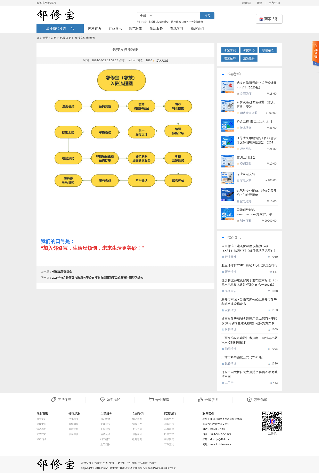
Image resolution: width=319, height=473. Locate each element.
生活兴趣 (137, 429)
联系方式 (169, 434)
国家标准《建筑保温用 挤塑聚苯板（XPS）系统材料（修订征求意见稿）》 (249, 248)
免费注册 (274, 3)
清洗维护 (249, 58)
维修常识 (228, 291)
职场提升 (137, 418)
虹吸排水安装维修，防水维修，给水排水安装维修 (176, 21)
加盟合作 (169, 424)
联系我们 (197, 28)
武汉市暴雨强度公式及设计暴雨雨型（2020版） (257, 85)
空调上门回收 (246, 157)
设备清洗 (228, 310)
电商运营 (137, 439)
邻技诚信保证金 (62, 271)
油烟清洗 (228, 348)
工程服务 (105, 429)
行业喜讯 (115, 28)
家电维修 (244, 201)
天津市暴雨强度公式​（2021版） (243, 357)
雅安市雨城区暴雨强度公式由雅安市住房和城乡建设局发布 (249, 302)
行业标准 (228, 256)
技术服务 (244, 127)
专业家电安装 (246, 174)
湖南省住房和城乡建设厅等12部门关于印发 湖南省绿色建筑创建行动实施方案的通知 (249, 321)
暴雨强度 (244, 93)
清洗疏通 (105, 434)
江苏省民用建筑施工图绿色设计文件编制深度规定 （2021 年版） (257, 140)
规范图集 (244, 148)
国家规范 (73, 429)
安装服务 (105, 424)
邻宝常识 (230, 50)
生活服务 (156, 28)
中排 (111, 463)
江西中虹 (120, 463)
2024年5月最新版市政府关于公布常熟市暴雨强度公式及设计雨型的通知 (97, 277)
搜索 (207, 15)
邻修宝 (98, 463)
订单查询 (169, 444)
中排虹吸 (143, 463)
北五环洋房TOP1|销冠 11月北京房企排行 (249, 265)
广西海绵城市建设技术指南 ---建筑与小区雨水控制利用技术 (249, 340)
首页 (54, 38)
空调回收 (244, 163)
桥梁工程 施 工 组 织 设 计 (254, 121)
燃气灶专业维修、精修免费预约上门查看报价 (257, 193)
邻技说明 (65, 38)
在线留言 (169, 439)
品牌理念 (169, 429)
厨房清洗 (228, 271)
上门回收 (105, 444)
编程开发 (137, 424)
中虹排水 (132, 463)
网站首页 (94, 28)
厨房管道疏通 (247, 113)
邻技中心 (249, 50)
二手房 (227, 382)
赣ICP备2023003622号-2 (161, 468)
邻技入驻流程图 (85, 38)
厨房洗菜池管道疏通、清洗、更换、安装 (257, 104)
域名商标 (244, 220)
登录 (259, 3)
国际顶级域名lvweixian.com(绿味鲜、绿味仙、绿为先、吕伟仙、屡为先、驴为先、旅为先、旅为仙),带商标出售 (256, 212)
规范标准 (135, 28)
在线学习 (176, 28)
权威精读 (268, 50)
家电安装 (244, 180)
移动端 (246, 3)
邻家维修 (105, 418)
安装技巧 (230, 58)
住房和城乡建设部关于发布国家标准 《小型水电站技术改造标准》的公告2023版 (249, 282)
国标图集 (73, 424)
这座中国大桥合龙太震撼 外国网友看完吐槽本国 (249, 374)
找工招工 (105, 439)
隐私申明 (169, 418)
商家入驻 (269, 19)
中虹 (105, 463)
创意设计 (137, 434)
